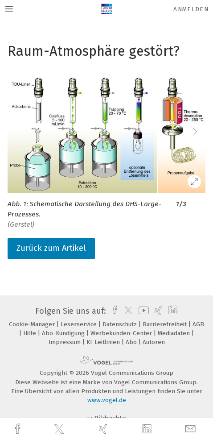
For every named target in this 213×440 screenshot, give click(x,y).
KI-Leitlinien (104, 342)
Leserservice (79, 324)
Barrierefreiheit (165, 324)
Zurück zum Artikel (51, 248)
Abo (132, 342)
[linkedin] (148, 429)
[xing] (104, 429)
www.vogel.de (106, 400)
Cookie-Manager (33, 324)
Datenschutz (120, 324)
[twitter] (60, 429)
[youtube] (142, 311)
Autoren (154, 342)
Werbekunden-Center (122, 333)
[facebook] (18, 429)
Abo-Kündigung (64, 333)
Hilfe (30, 333)
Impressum (65, 342)
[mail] (191, 429)
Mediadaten (175, 333)
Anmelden (191, 9)
